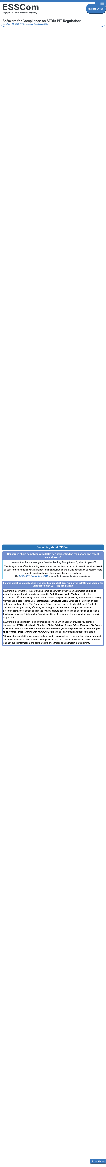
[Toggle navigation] (102, 3)
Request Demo (98, 1161)
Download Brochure (96, 9)
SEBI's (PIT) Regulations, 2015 (33, 576)
